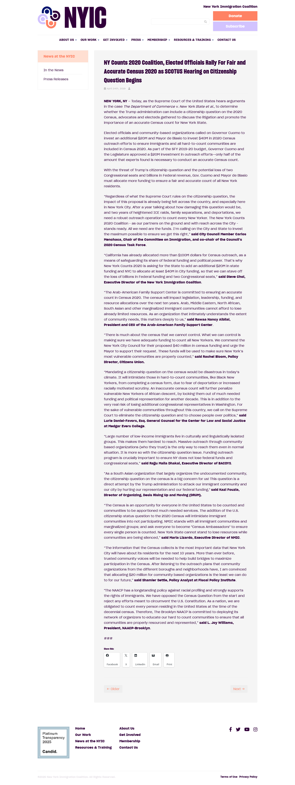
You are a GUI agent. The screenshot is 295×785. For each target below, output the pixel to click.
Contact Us (226, 40)
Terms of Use (228, 776)
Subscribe (235, 26)
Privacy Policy (248, 776)
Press (137, 40)
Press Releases (56, 79)
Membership (159, 40)
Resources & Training (194, 40)
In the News (53, 70)
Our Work (90, 40)
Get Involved (115, 40)
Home (80, 728)
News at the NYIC (90, 741)
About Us (68, 40)
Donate (235, 15)
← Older (113, 689)
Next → (239, 689)
